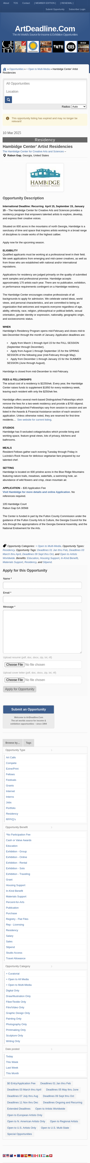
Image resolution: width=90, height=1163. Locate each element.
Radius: (66, 106)
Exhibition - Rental (16, 862)
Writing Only (13, 1041)
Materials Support (13, 562)
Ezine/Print (12, 768)
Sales (9, 941)
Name (7, 578)
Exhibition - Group (16, 851)
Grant (9, 879)
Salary (9, 935)
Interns (10, 796)
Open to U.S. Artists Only (21, 1127)
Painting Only (13, 1018)
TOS (15, 3)
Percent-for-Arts (15, 902)
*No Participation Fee (18, 834)
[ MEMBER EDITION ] (45, 3)
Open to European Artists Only (24, 1115)
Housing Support (49, 558)
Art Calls (11, 757)
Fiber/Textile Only (16, 1001)
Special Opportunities (19, 1133)
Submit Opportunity (55, 9)
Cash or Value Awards (18, 840)
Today (9, 1056)
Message (9, 606)
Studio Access (14, 952)
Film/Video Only (15, 1007)
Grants (10, 785)
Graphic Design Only (18, 1013)
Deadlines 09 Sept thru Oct (37, 554)
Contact (26, 3)
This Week (12, 1062)
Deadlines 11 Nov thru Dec (22, 1102)
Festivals (11, 779)
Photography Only (16, 1024)
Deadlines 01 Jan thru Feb (52, 550)
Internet (10, 791)
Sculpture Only (14, 1035)
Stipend (47, 562)
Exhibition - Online (16, 857)
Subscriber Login (77, 9)
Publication (12, 907)
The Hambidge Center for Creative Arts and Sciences (33, 151)
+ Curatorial (13, 973)
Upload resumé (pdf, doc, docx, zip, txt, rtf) (27, 657)
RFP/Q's (11, 819)
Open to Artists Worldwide (50, 1108)
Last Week (12, 1067)
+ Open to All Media (17, 979)
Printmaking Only (16, 1029)
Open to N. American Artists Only (26, 1121)
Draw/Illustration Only (18, 996)
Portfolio (11, 808)
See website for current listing (34, 419)
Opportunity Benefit (16, 827)
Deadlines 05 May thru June (62, 1089)
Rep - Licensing (15, 924)
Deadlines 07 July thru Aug (22, 1095)
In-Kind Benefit (69, 558)
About (6, 3)
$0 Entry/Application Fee (21, 1083)
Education (33, 558)
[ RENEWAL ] (66, 3)
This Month (12, 1073)
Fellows (10, 774)
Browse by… (12, 742)
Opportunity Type (15, 749)
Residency (9, 550)
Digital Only (12, 990)
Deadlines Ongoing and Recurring (62, 1102)
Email (7, 592)
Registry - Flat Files (17, 918)
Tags (28, 742)
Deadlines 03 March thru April (24, 1089)
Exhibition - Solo (15, 868)
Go (8, 100)
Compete (11, 763)
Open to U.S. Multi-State (55, 1127)
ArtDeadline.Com (45, 29)
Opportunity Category (17, 966)
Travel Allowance (16, 958)
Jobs (8, 802)
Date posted (12, 1048)
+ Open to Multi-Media (48, 546)
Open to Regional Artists (64, 1121)
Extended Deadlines (18, 1108)
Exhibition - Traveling (18, 873)
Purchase (11, 913)
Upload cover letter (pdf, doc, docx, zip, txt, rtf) (29, 672)
